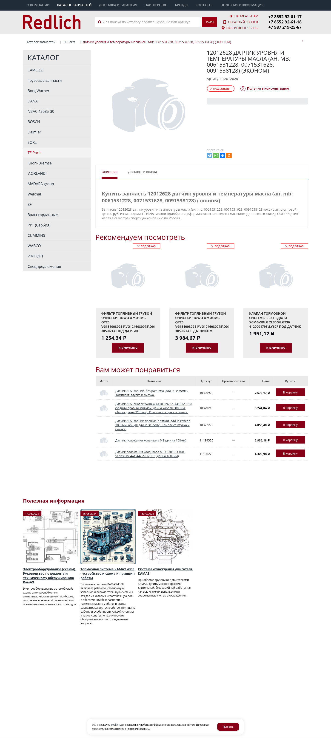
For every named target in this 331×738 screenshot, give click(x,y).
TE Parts (69, 41)
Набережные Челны (242, 27)
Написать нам (246, 15)
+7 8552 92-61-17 (285, 16)
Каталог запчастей (40, 41)
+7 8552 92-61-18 (285, 21)
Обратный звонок (243, 21)
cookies (115, 724)
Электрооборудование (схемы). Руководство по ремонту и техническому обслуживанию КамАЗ (49, 575)
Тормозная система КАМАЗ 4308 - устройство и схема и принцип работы (107, 573)
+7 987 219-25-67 (285, 26)
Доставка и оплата (142, 171)
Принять (228, 726)
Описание (109, 171)
